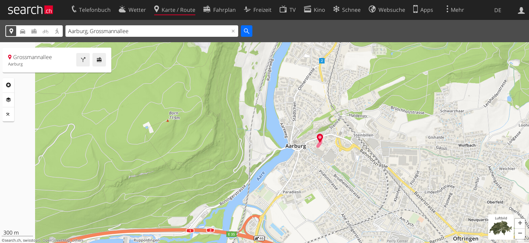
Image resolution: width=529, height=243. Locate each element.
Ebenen (8, 100)
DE (497, 10)
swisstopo (31, 240)
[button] (520, 224)
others (77, 240)
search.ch (13, 240)
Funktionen (8, 114)
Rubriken (8, 85)
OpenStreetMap (56, 240)
